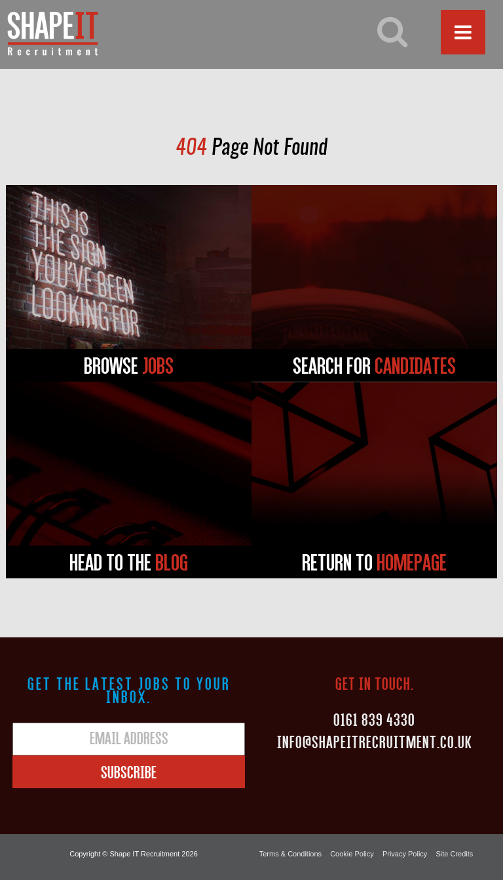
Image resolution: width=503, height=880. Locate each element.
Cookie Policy (352, 854)
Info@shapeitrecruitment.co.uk (374, 741)
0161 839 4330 (374, 719)
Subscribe (129, 771)
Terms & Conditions (290, 854)
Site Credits (454, 854)
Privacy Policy (404, 854)
